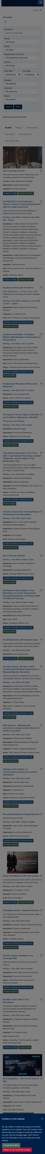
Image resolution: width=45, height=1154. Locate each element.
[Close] (42, 1119)
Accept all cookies (11, 1145)
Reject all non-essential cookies (16, 1150)
